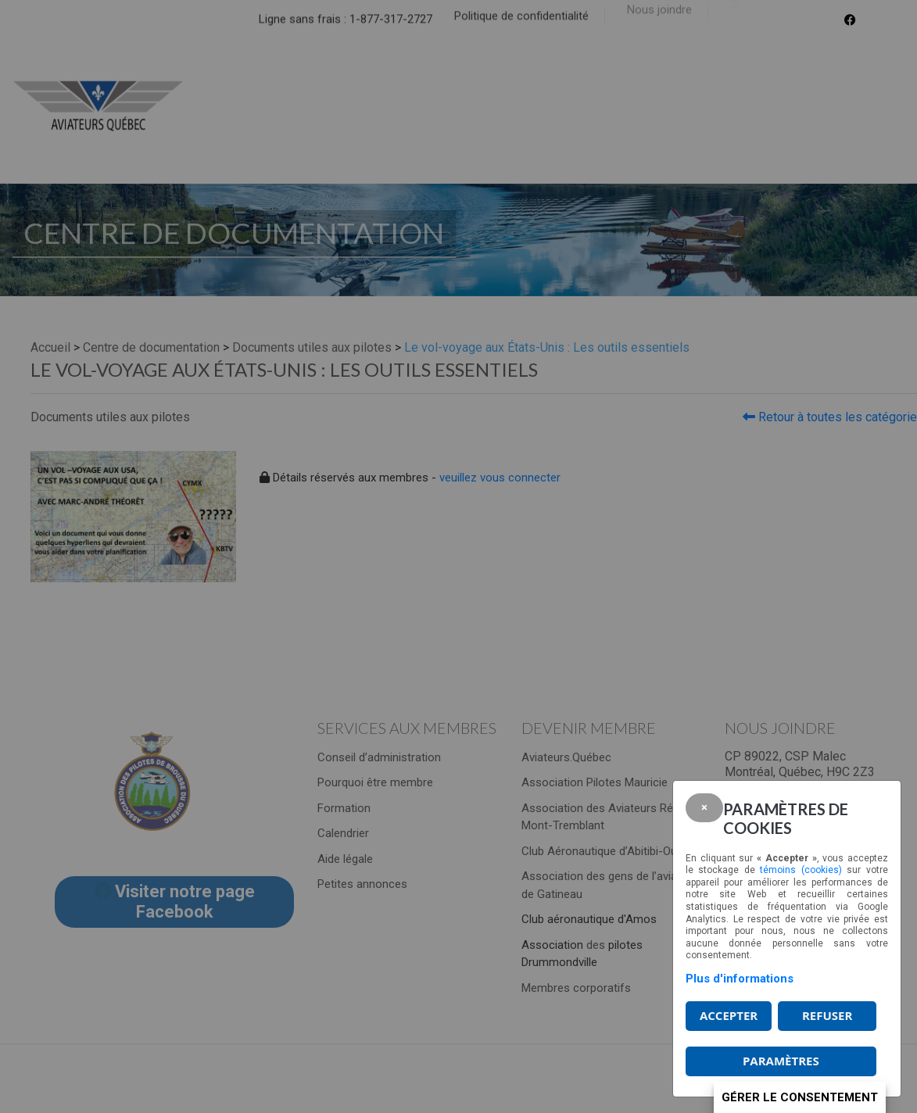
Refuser (827, 1015)
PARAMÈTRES (781, 1060)
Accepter (729, 1015)
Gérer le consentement (800, 1097)
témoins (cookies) (801, 869)
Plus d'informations (739, 979)
